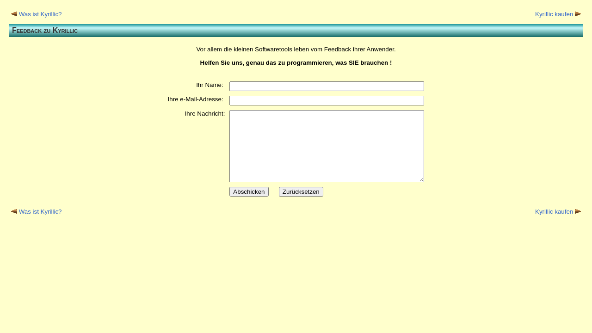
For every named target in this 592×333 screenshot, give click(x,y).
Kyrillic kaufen (554, 14)
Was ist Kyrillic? (40, 14)
